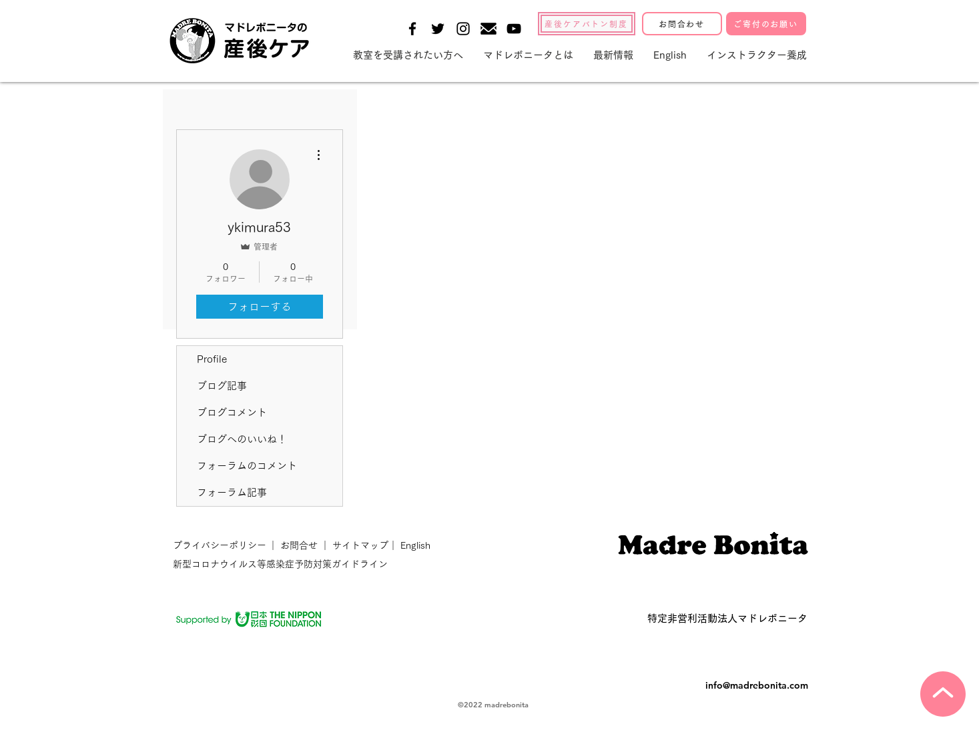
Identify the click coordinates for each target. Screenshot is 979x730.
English (415, 545)
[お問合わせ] (682, 23)
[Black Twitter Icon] (437, 28)
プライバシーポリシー (221, 545)
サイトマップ (359, 545)
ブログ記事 (222, 386)
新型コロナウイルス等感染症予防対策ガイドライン (280, 564)
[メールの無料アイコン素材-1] (488, 28)
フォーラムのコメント (247, 466)
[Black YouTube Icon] (514, 28)
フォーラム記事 (232, 492)
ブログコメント (232, 412)
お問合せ (299, 545)
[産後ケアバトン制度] (586, 23)
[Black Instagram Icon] (463, 28)
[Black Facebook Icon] (412, 28)
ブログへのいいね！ (242, 439)
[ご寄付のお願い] (766, 23)
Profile (212, 359)
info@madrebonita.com (756, 685)
